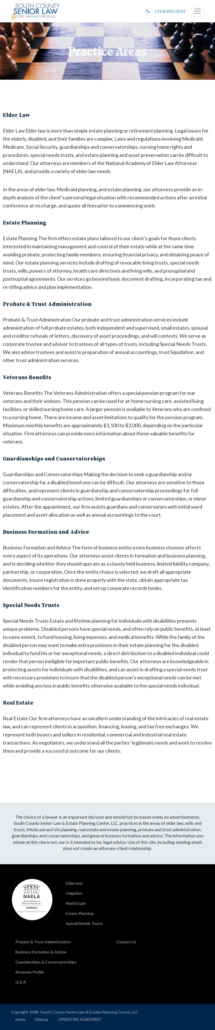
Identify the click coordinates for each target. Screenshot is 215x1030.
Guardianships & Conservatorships (45, 962)
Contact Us (126, 941)
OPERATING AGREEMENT (80, 1019)
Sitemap (41, 1019)
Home (20, 1019)
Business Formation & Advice (40, 951)
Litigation (74, 893)
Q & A (20, 982)
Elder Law (74, 883)
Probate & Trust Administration (43, 941)
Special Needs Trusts (84, 923)
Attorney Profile (29, 972)
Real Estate (76, 903)
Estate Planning (80, 913)
